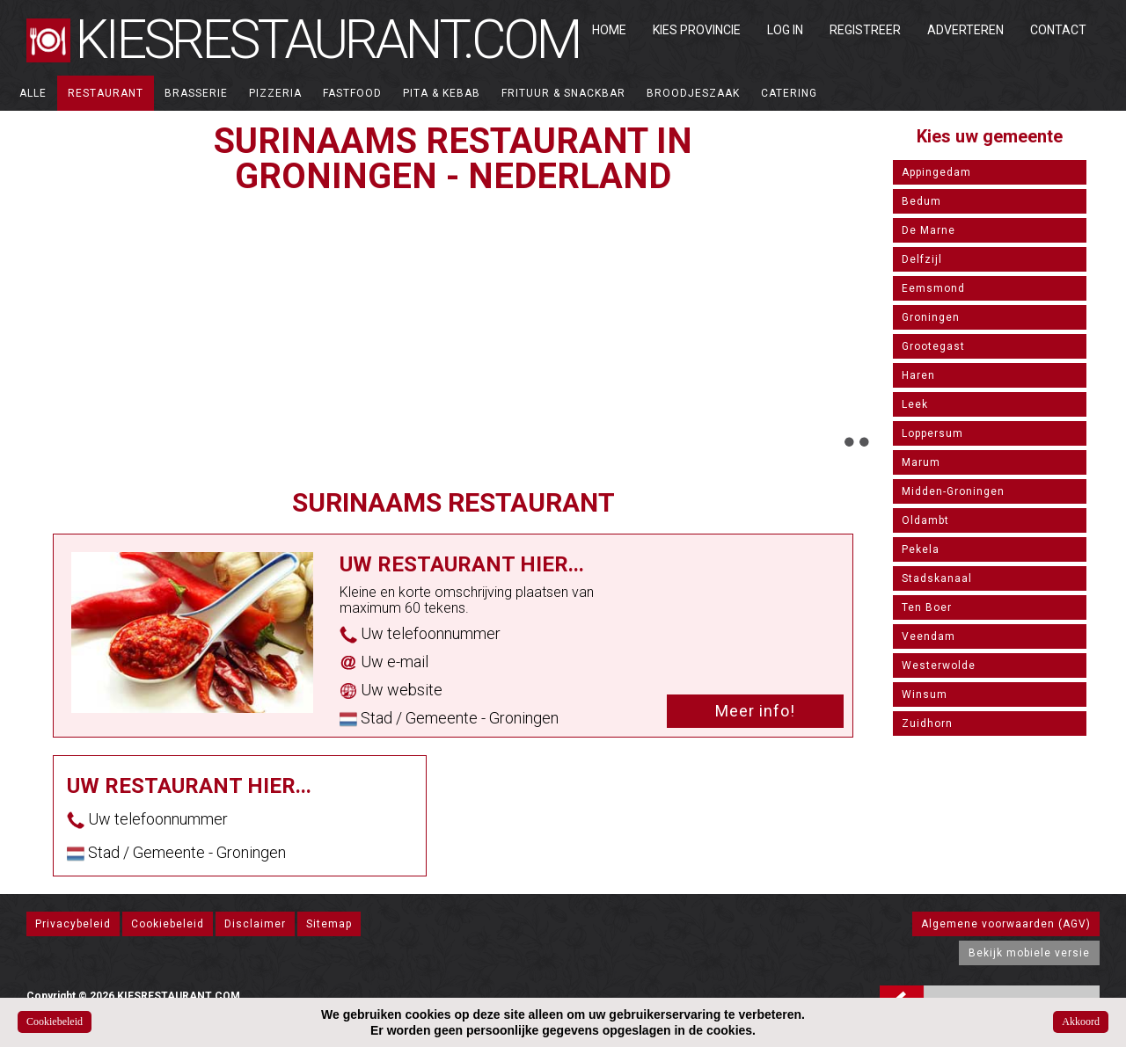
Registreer (865, 30)
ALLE (33, 93)
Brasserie (196, 93)
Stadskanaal (937, 578)
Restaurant (105, 93)
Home (609, 30)
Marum (921, 462)
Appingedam (936, 172)
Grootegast (933, 346)
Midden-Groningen (953, 491)
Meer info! (755, 711)
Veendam (928, 636)
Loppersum (932, 433)
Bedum (921, 201)
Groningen (931, 317)
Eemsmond (933, 288)
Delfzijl (922, 259)
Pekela (921, 549)
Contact (1058, 30)
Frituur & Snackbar (563, 93)
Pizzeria (275, 93)
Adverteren (965, 30)
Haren (918, 375)
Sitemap (329, 924)
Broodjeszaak (693, 93)
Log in (785, 30)
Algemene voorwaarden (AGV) (1006, 924)
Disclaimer (255, 924)
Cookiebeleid (167, 924)
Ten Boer (927, 607)
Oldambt (925, 520)
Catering (789, 93)
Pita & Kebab (441, 93)
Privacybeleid (73, 924)
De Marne (928, 230)
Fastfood (352, 93)
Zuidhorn (927, 723)
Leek (915, 404)
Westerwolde (939, 665)
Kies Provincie (697, 30)
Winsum (924, 694)
